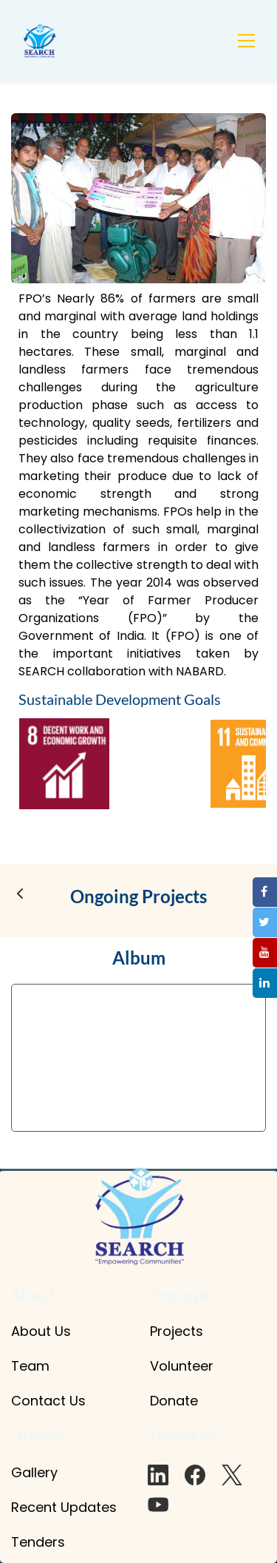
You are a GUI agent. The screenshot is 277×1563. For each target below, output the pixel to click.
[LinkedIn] (158, 1475)
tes (106, 1507)
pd (78, 1507)
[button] (20, 893)
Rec (23, 1507)
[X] (232, 1475)
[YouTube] (158, 1504)
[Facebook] (195, 1475)
